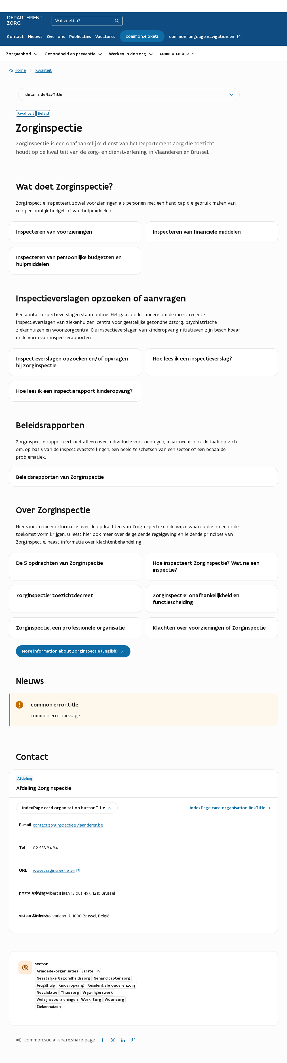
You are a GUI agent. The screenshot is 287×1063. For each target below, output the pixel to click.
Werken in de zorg (127, 54)
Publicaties (80, 36)
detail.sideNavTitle (43, 94)
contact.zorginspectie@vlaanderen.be (68, 825)
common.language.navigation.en (205, 36)
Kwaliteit (43, 70)
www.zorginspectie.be (56, 870)
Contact (15, 36)
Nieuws (35, 36)
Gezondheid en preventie (70, 54)
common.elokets (142, 36)
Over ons (56, 36)
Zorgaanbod (18, 54)
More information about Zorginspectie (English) (73, 651)
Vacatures (105, 36)
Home (17, 70)
